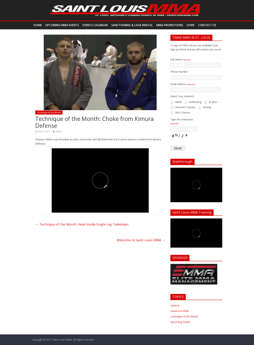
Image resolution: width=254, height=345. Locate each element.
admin (58, 131)
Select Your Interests (182, 96)
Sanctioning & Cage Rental (132, 25)
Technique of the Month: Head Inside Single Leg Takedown (81, 224)
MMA (176, 102)
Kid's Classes (180, 113)
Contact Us (207, 25)
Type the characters (181, 121)
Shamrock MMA (179, 311)
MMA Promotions (169, 25)
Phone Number (179, 71)
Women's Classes (182, 107)
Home (38, 25)
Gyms (191, 25)
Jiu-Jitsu (210, 102)
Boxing (204, 107)
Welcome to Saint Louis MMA (141, 240)
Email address (182, 84)
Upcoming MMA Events (62, 25)
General (174, 305)
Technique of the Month (49, 112)
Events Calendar (95, 25)
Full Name (180, 59)
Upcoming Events (180, 322)
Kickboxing (192, 102)
